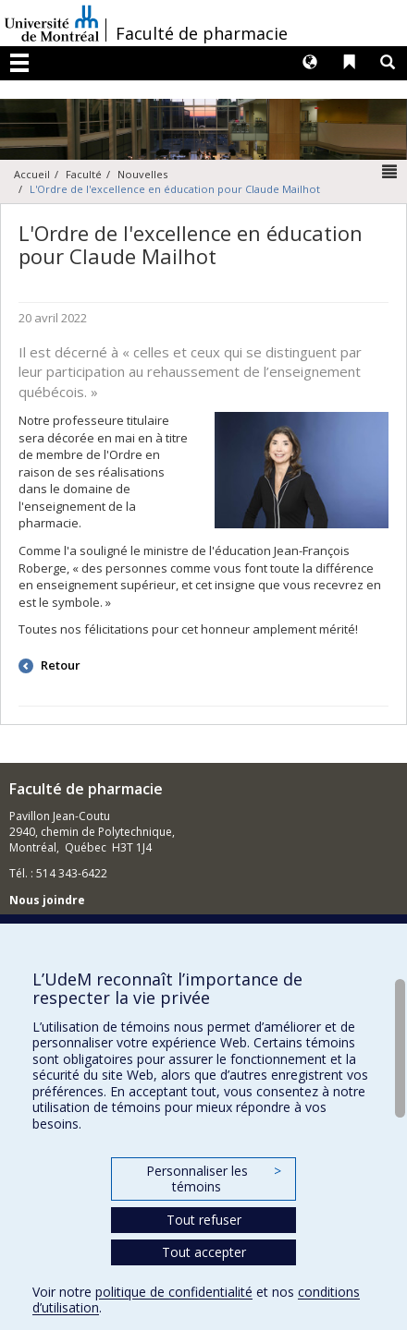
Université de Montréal (52, 23)
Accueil (32, 174)
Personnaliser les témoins (213, 1179)
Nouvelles (142, 174)
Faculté (84, 174)
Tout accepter (204, 1252)
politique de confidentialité (174, 1291)
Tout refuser (203, 1219)
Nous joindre (47, 900)
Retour (59, 665)
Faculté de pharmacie (202, 33)
